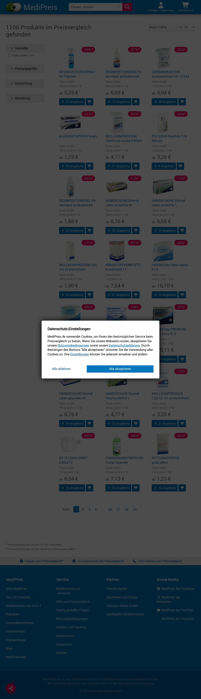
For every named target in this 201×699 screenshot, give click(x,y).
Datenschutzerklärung (124, 345)
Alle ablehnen (61, 369)
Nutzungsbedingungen (73, 345)
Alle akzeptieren (120, 369)
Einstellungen (79, 354)
